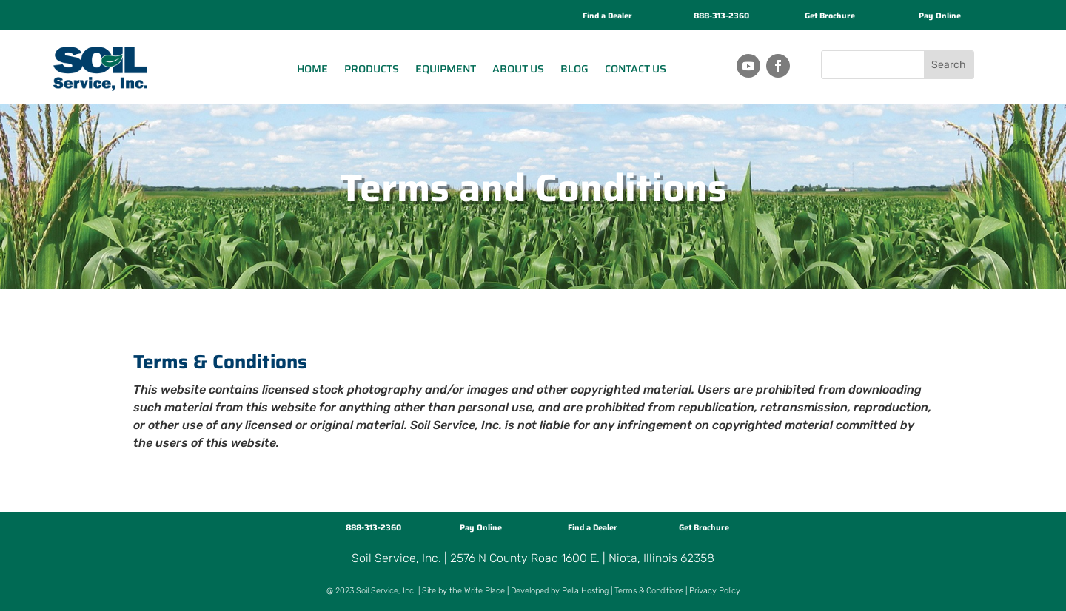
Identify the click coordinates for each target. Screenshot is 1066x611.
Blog (574, 69)
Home (312, 69)
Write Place (484, 590)
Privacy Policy (714, 590)
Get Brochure (830, 16)
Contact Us (635, 69)
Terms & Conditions (648, 590)
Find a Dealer (607, 16)
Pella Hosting (585, 590)
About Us (518, 69)
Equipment (445, 69)
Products (371, 69)
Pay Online (940, 16)
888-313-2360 (721, 16)
